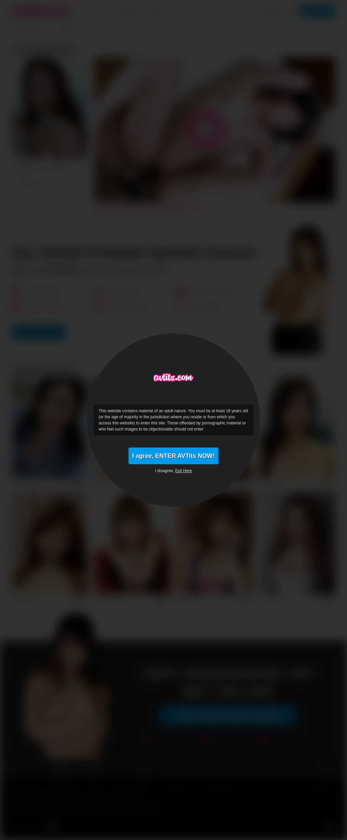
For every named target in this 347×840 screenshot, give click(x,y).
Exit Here (183, 470)
